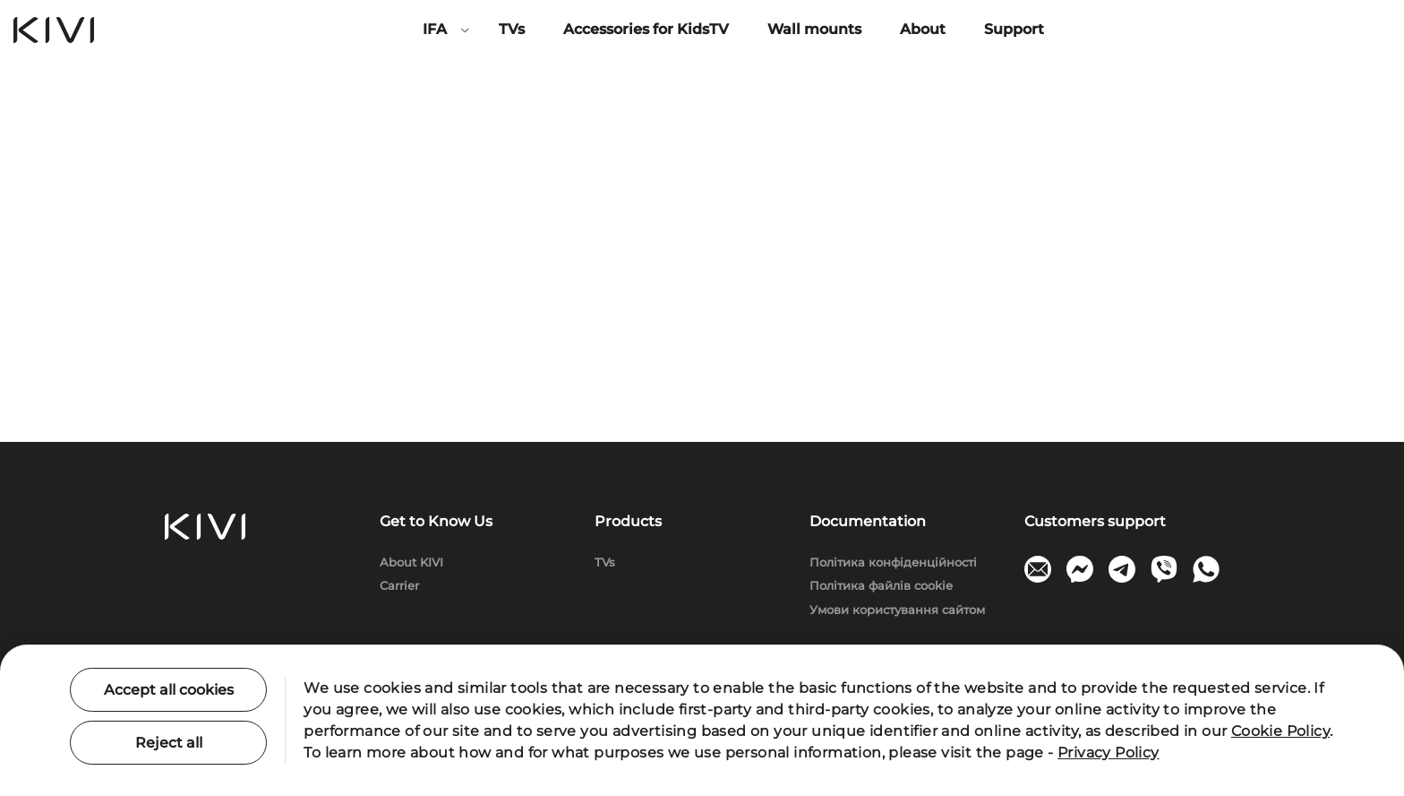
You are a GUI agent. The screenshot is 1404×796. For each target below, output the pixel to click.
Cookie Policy (1280, 731)
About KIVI (411, 562)
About (923, 29)
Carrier (399, 585)
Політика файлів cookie (881, 585)
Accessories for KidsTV (646, 29)
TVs (512, 29)
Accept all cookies (169, 689)
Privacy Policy (1108, 752)
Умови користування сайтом (897, 609)
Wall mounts (814, 29)
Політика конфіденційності (893, 562)
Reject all (168, 742)
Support (1014, 29)
